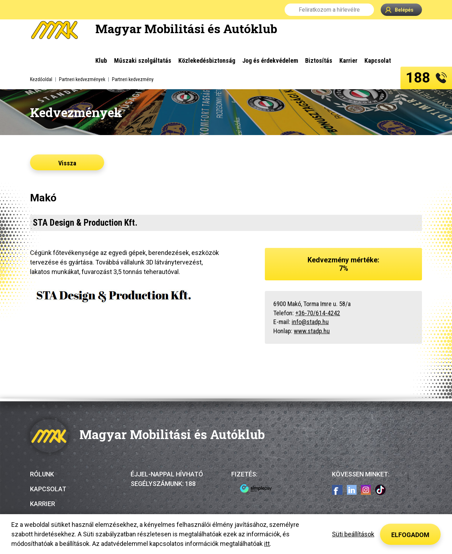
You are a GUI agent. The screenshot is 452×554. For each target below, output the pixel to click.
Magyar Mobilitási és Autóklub (186, 28)
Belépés (399, 10)
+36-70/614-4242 (317, 313)
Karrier (42, 503)
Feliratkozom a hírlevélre (329, 9)
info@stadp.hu (310, 321)
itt (267, 543)
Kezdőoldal (41, 79)
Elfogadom (410, 534)
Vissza (67, 163)
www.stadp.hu (312, 331)
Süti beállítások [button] (353, 534)
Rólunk (42, 474)
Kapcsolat (48, 489)
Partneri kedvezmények (82, 79)
